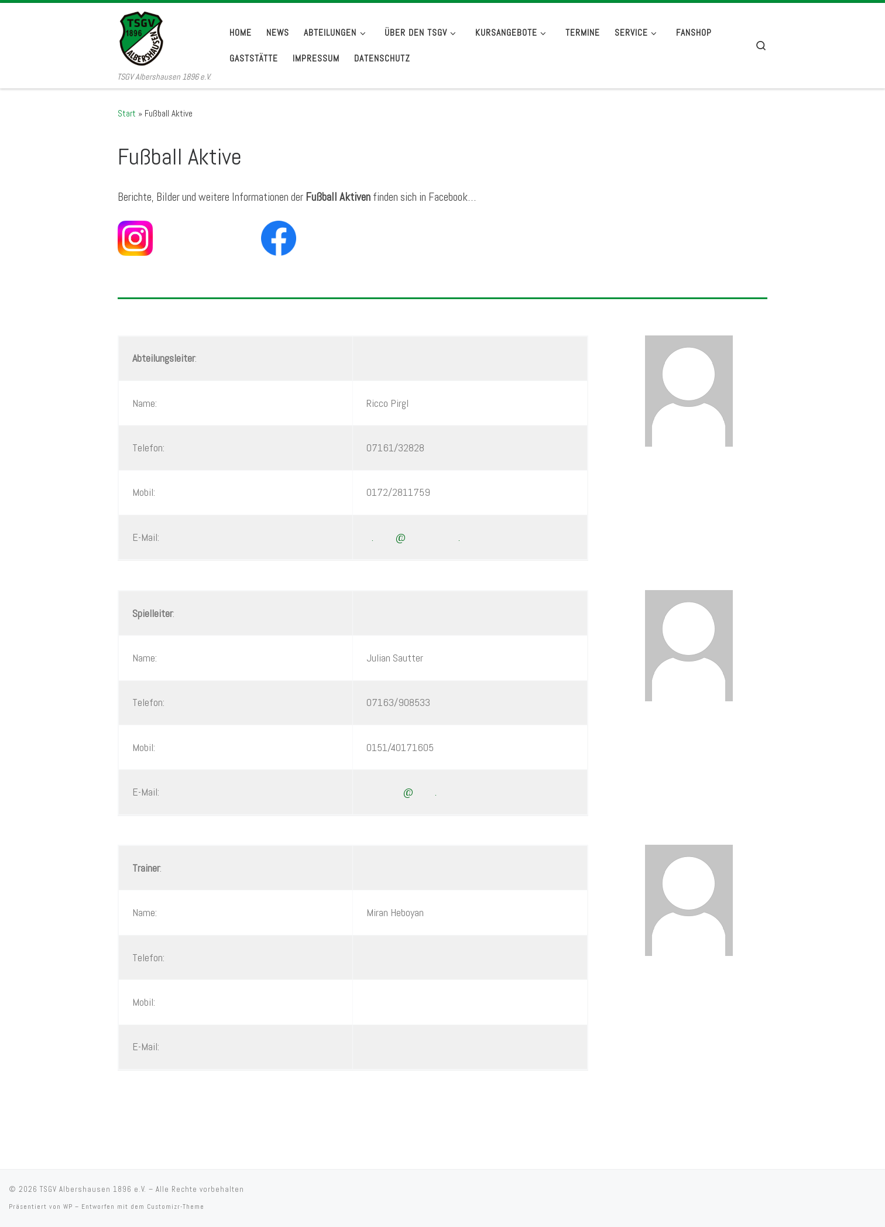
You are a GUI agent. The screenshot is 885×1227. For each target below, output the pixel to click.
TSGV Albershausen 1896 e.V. (93, 1189)
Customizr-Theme (175, 1206)
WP (68, 1206)
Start (127, 113)
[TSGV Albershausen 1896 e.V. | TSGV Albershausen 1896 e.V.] (164, 36)
